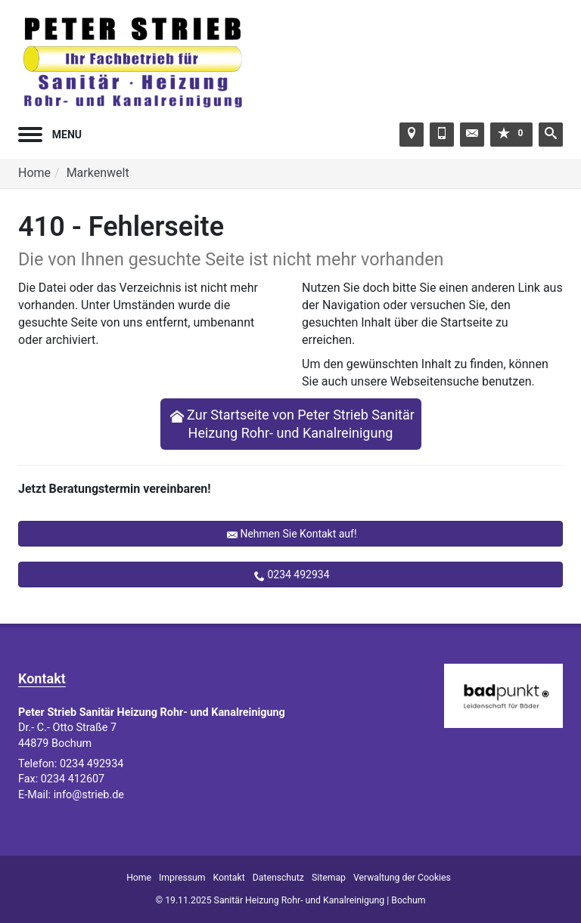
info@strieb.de (89, 794)
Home (34, 173)
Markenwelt (98, 173)
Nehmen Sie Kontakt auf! (298, 534)
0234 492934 (298, 574)
